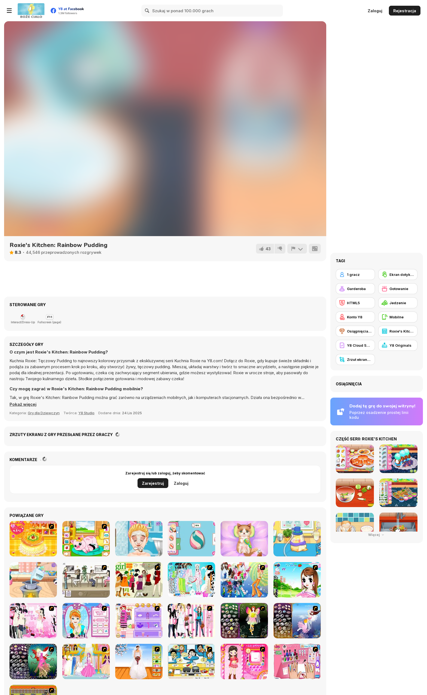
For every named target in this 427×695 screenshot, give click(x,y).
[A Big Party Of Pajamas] (191, 580)
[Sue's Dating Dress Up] (244, 661)
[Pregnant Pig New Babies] (86, 538)
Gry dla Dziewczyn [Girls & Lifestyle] (44, 413)
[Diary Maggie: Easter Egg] (191, 538)
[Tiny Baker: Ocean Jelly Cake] (33, 580)
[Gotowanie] (397, 288)
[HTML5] (355, 302)
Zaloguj (375, 10)
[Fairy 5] (244, 620)
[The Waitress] (86, 580)
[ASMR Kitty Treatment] (244, 538)
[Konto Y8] (355, 317)
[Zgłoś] (297, 249)
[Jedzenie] (397, 302)
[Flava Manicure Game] (297, 661)
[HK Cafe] (191, 661)
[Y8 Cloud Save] (355, 345)
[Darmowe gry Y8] (31, 10)
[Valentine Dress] (33, 620)
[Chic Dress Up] (191, 620)
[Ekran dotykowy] (397, 274)
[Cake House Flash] (33, 538)
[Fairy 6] (33, 661)
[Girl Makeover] (139, 620)
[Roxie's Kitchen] (397, 331)
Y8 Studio (86, 413)
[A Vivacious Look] (297, 580)
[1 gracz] (355, 274)
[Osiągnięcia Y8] (355, 331)
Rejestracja (404, 10)
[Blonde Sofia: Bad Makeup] (139, 538)
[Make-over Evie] (86, 620)
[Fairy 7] (297, 620)
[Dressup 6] (86, 661)
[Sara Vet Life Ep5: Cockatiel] (297, 538)
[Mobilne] (397, 317)
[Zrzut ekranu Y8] (355, 359)
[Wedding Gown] (139, 661)
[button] (23, 404)
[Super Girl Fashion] (139, 580)
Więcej (376, 535)
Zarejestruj (153, 483)
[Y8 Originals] (397, 345)
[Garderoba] (355, 288)
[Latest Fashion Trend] (244, 580)
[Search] (147, 11)
